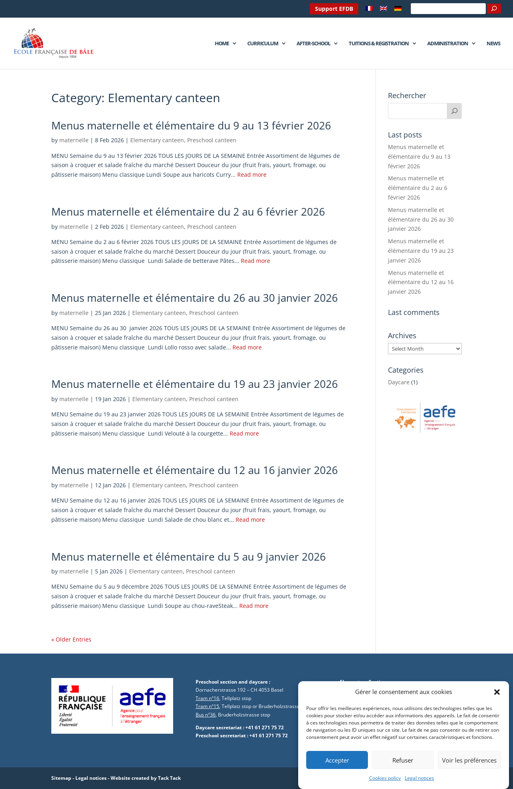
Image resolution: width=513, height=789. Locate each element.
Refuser (402, 771)
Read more (252, 174)
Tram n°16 (207, 698)
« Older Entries (71, 639)
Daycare (399, 382)
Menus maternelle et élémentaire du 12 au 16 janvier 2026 (194, 470)
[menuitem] (369, 10)
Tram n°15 (207, 706)
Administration (447, 43)
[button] (497, 704)
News (493, 43)
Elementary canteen (157, 140)
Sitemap (61, 778)
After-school (313, 43)
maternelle (74, 140)
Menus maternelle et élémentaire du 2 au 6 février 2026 (188, 211)
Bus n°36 (206, 714)
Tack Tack (169, 778)
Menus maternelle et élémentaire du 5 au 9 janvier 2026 (188, 556)
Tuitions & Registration (379, 43)
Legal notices (91, 778)
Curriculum (262, 43)
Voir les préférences (469, 771)
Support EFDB (334, 8)
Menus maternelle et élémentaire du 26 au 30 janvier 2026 (194, 298)
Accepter (337, 771)
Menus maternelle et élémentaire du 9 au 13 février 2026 (191, 125)
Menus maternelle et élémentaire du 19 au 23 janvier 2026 (194, 384)
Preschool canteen (211, 140)
